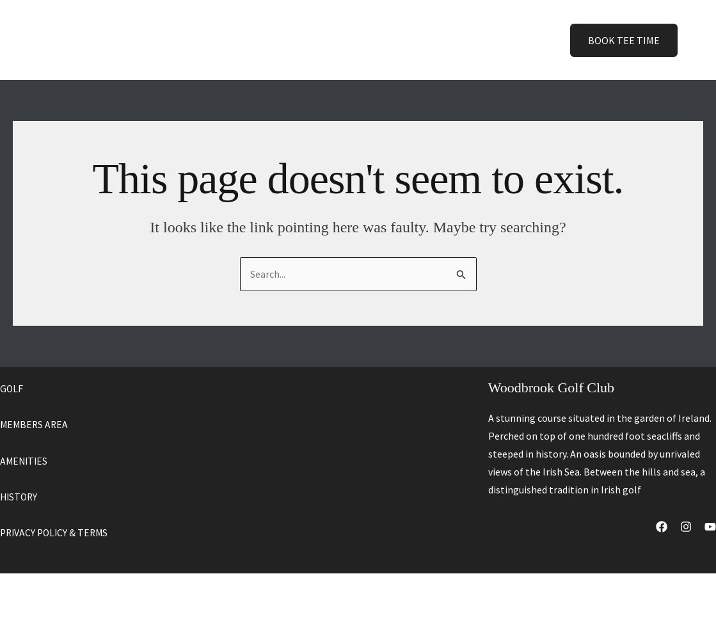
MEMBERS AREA (35, 424)
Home (232, 39)
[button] (291, 40)
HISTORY (20, 496)
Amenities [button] (347, 40)
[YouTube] (710, 527)
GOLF (12, 388)
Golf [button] (282, 40)
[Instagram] (686, 527)
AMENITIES (25, 460)
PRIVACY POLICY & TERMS (56, 531)
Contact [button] (473, 40)
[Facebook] (661, 527)
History (412, 39)
